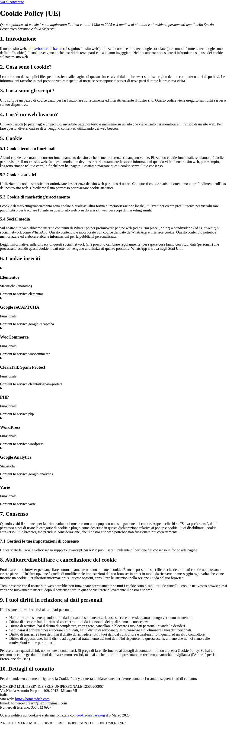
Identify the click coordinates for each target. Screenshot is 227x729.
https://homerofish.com (45, 49)
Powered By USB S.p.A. (198, 723)
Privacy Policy (165, 723)
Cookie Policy (140, 723)
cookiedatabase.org (91, 715)
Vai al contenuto (12, 2)
